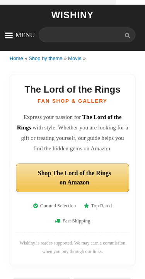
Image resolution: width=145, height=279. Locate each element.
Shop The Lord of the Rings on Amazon (74, 178)
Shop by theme (45, 58)
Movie (75, 58)
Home (16, 58)
